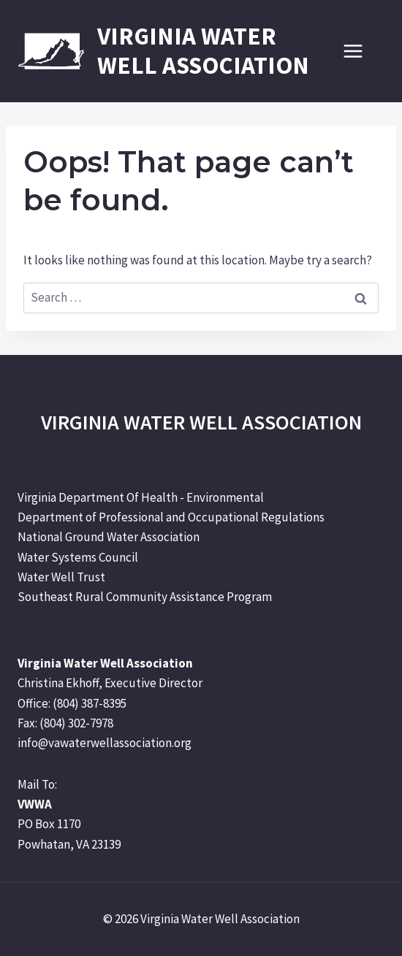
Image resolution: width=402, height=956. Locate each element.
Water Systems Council (78, 557)
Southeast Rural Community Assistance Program (145, 597)
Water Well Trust (61, 577)
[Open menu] (360, 51)
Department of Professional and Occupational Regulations (171, 517)
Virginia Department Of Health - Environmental (141, 497)
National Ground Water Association (109, 537)
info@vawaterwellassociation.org (104, 743)
